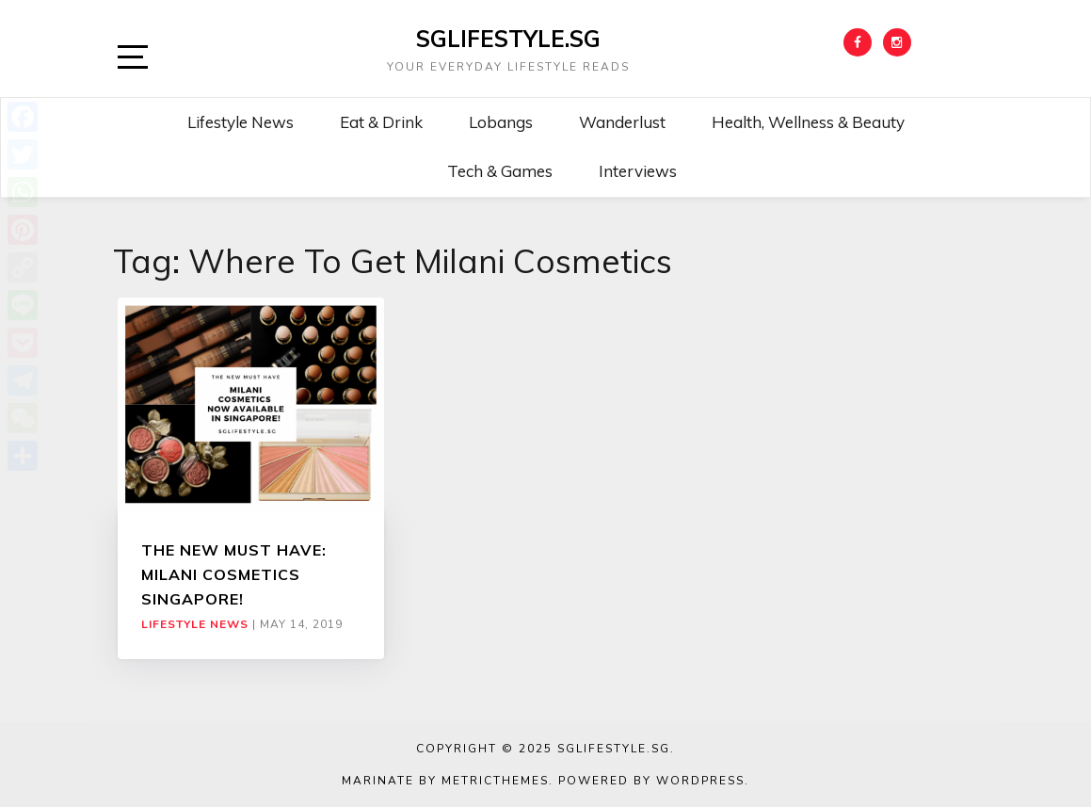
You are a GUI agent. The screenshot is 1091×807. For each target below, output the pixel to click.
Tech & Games (500, 171)
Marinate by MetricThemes (445, 780)
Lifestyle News (240, 122)
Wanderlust (622, 122)
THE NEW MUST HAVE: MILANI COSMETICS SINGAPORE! (234, 575)
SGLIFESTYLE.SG (508, 38)
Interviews (638, 171)
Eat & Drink (381, 122)
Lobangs (501, 122)
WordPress (700, 780)
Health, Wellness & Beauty (808, 122)
